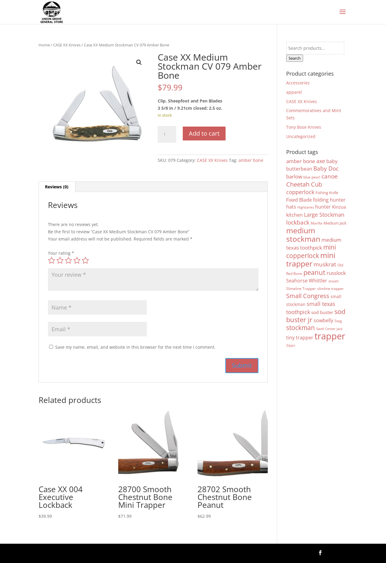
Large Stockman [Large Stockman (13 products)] (324, 214)
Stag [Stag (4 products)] (338, 320)
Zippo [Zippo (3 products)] (290, 345)
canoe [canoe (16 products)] (329, 176)
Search (295, 58)
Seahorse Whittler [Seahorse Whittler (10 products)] (306, 280)
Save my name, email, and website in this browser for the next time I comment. (135, 347)
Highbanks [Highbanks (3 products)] (305, 207)
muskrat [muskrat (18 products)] (325, 264)
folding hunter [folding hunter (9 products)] (329, 200)
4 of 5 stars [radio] (77, 260)
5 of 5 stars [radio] (85, 260)
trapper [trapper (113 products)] (330, 336)
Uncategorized (300, 136)
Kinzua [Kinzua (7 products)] (339, 207)
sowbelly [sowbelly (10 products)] (323, 320)
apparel (294, 92)
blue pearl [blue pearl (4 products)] (311, 177)
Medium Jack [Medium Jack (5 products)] (335, 223)
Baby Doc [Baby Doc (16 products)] (326, 168)
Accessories (298, 83)
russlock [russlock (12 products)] (336, 272)
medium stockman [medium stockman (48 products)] (303, 234)
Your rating (61, 253)
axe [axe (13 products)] (320, 161)
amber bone (251, 160)
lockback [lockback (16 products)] (297, 222)
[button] (139, 62)
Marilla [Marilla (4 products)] (316, 223)
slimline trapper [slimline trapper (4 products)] (330, 288)
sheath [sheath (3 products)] (333, 281)
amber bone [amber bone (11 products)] (300, 161)
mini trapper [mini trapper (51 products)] (310, 259)
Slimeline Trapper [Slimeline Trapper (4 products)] (301, 288)
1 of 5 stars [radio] (51, 260)
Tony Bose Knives (303, 127)
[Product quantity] (167, 134)
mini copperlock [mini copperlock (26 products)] (311, 251)
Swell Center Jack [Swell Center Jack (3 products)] (329, 329)
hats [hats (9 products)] (291, 206)
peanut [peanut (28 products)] (314, 272)
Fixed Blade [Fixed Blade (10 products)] (299, 200)
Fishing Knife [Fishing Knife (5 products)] (326, 192)
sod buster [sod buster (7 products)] (322, 312)
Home (44, 45)
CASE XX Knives (67, 45)
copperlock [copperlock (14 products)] (300, 192)
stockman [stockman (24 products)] (300, 327)
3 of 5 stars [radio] (68, 260)
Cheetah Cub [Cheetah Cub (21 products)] (304, 184)
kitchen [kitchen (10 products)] (294, 215)
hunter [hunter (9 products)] (323, 206)
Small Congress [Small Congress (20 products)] (307, 296)
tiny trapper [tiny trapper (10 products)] (299, 337)
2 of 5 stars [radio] (60, 260)
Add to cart (204, 133)
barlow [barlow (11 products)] (294, 176)
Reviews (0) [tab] (56, 187)
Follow (337, 552)
